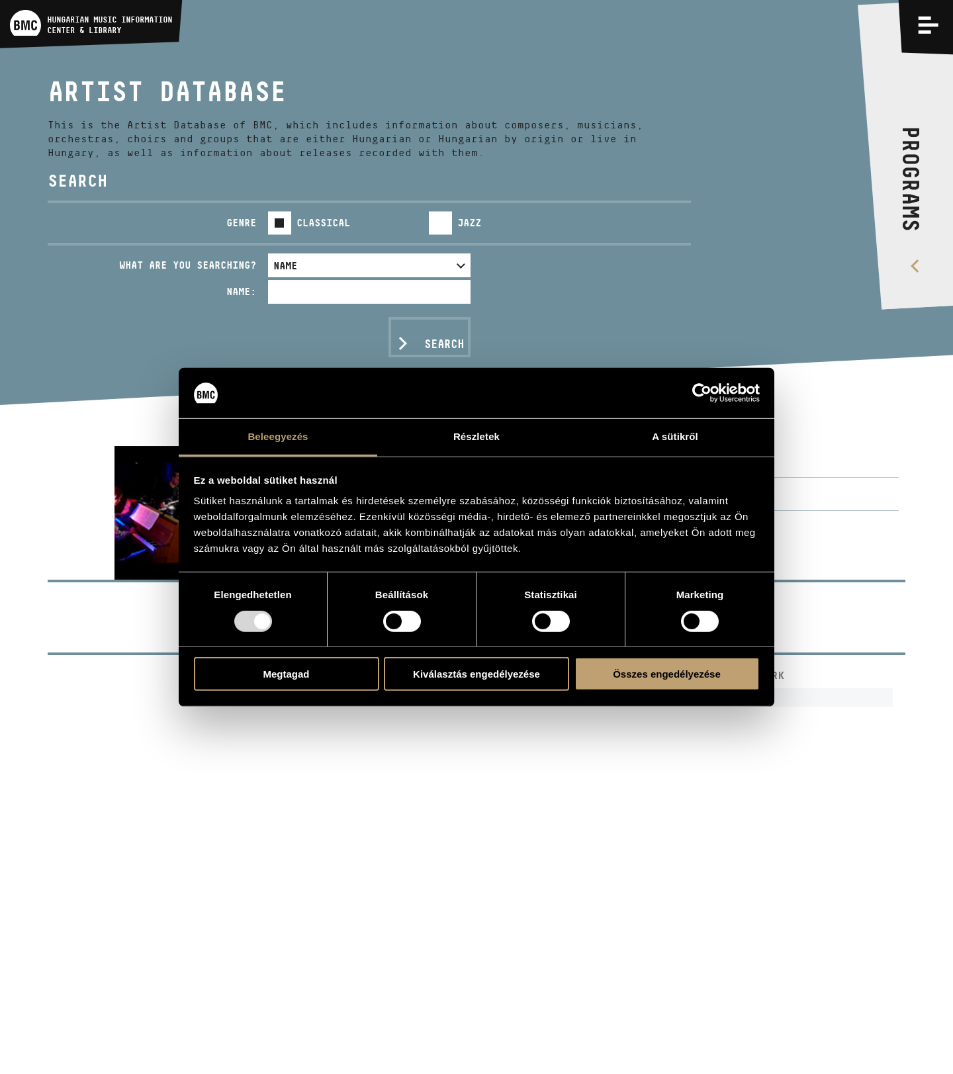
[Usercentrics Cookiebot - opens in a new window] (702, 393)
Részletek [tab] (476, 436)
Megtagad (286, 674)
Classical (323, 222)
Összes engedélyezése (667, 674)
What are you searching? (187, 265)
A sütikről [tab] (675, 436)
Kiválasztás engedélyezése (476, 674)
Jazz (469, 222)
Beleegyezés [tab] (278, 436)
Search (444, 344)
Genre (241, 222)
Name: (241, 291)
